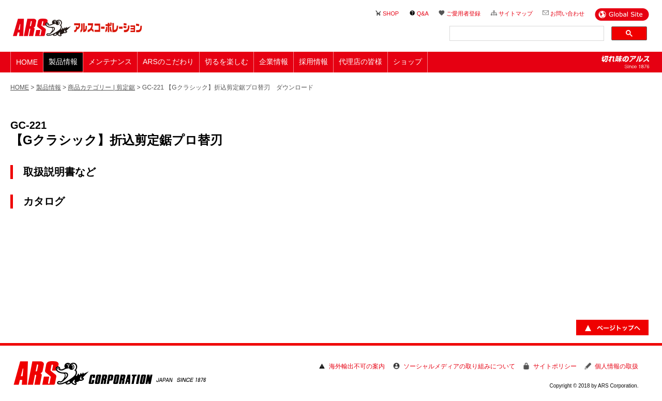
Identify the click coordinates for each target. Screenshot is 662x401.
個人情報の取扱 (616, 366)
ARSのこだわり (168, 61)
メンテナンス (110, 61)
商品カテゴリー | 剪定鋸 (101, 87)
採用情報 (313, 61)
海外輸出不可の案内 (357, 366)
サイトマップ (516, 13)
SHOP (391, 13)
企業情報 (273, 61)
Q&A (423, 13)
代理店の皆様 (360, 61)
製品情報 (48, 87)
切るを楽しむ (226, 61)
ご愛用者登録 (463, 13)
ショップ (407, 61)
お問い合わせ (567, 13)
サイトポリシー (555, 366)
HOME (27, 62)
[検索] (526, 33)
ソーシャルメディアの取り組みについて (459, 366)
